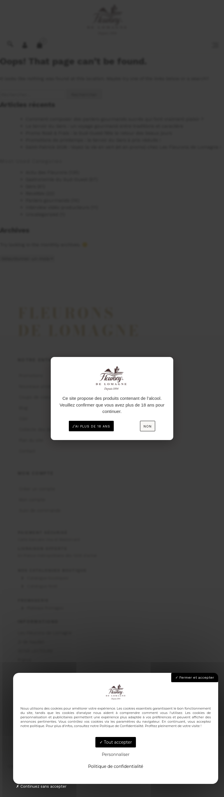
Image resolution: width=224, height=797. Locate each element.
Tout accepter (115, 742)
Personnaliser (116, 754)
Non (148, 426)
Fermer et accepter (194, 677)
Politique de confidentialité (115, 766)
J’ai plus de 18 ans (91, 426)
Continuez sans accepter (41, 786)
